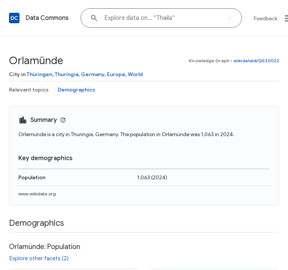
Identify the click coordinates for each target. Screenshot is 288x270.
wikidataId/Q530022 (256, 60)
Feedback (266, 18)
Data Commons (47, 18)
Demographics (76, 89)
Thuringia (66, 74)
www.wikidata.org (37, 193)
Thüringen (39, 74)
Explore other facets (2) (39, 258)
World (135, 74)
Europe (116, 74)
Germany (92, 74)
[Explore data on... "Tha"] (161, 18)
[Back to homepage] (14, 18)
